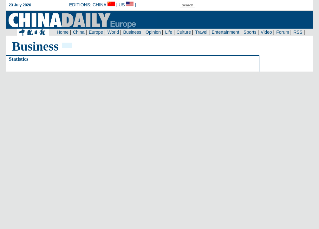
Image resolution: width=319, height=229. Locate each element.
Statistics (18, 59)
